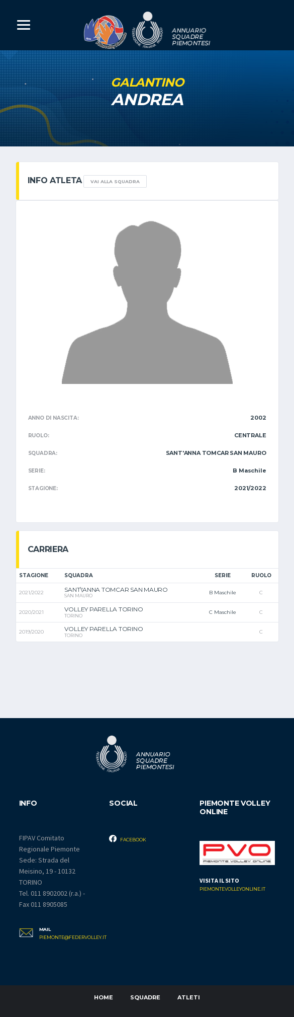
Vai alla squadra (115, 181)
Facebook (127, 838)
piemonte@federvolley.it (66, 937)
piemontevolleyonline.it (232, 889)
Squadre (145, 997)
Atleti (188, 997)
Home (103, 997)
